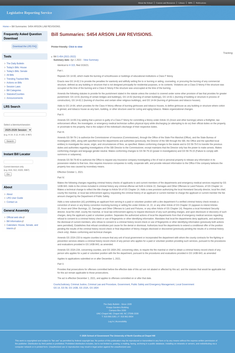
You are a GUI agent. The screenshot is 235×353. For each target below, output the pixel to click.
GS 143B (73, 287)
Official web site (16, 217)
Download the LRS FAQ (25, 46)
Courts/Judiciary (61, 284)
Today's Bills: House (17, 67)
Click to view (75, 46)
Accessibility (121, 321)
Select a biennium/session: (17, 124)
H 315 (72, 65)
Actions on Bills (14, 82)
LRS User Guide (15, 198)
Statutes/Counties (15, 94)
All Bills (10, 75)
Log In (111, 321)
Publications (201, 3)
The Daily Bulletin (15, 63)
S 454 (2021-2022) (66, 56)
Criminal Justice (79, 284)
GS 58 (64, 287)
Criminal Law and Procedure (102, 284)
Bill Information (15, 221)
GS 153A (83, 287)
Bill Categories (14, 90)
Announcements (15, 98)
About (9, 194)
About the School (145, 3)
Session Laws (13, 86)
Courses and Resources (165, 3)
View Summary (90, 60)
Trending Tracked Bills (18, 79)
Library (182, 3)
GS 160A (94, 287)
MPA (190, 3)
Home (6, 26)
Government (124, 284)
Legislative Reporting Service (29, 13)
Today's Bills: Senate (17, 71)
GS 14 (56, 287)
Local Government (185, 284)
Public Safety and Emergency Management (153, 284)
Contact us (12, 202)
